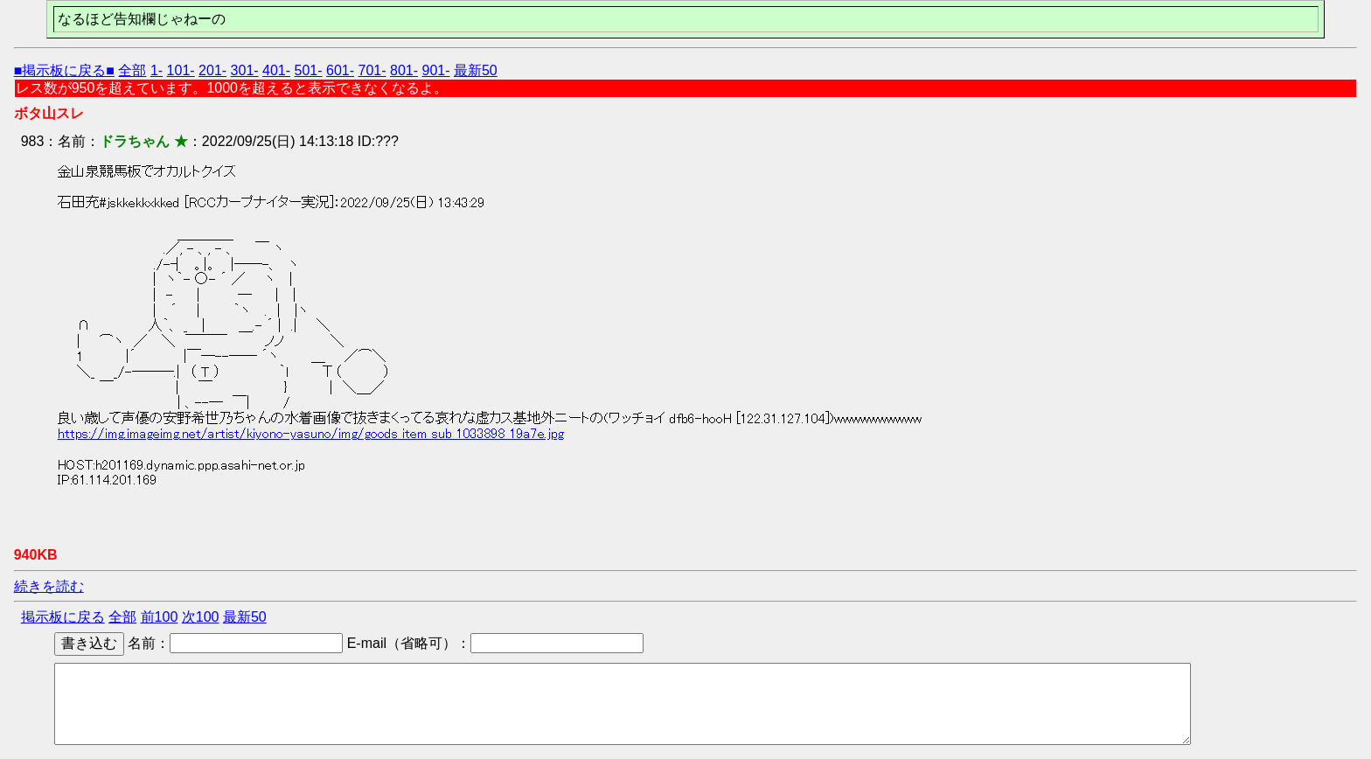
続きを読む (49, 586)
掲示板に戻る (63, 616)
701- (372, 70)
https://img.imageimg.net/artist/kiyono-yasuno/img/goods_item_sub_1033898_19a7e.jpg (311, 434)
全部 (132, 70)
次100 (200, 616)
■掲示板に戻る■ (64, 70)
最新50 (476, 70)
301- (245, 70)
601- (340, 70)
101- (181, 70)
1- (156, 70)
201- (212, 70)
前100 (159, 616)
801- (404, 70)
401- (276, 70)
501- (309, 70)
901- (435, 70)
